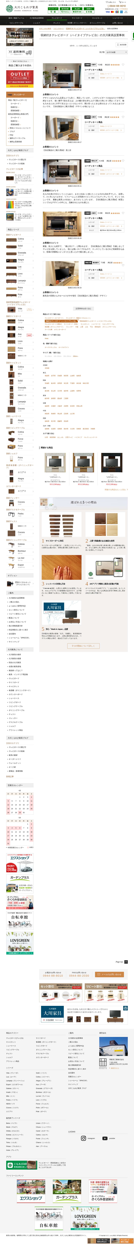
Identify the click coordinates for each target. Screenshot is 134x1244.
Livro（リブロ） (42, 1100)
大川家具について (15, 649)
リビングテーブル (16, 23)
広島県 (66, 414)
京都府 (53, 406)
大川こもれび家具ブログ (18, 150)
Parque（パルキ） (12, 1139)
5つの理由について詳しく (83, 646)
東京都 (78, 383)
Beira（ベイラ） (12, 1123)
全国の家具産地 (15, 666)
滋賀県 (47, 406)
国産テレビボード (13, 235)
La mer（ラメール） (43, 1096)
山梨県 (72, 391)
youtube (112, 1138)
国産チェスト (11, 521)
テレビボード (57, 18)
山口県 (72, 414)
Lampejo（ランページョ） (15, 1081)
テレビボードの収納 (16, 164)
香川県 (53, 421)
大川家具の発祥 (15, 655)
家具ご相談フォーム (16, 18)
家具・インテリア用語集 (18, 674)
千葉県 (72, 383)
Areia (46, 338)
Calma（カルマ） (42, 1135)
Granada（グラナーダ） (45, 1088)
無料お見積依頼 (16, 142)
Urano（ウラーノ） (43, 1123)
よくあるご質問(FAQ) (17, 606)
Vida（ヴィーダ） (12, 1073)
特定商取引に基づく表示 (18, 630)
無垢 (32, 1)
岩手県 (53, 376)
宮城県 (59, 376)
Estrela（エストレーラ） (15, 1135)
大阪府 (59, 406)
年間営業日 (124, 9)
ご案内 (10, 593)
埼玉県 (66, 383)
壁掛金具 (98, 327)
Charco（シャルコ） (43, 1142)
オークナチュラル (51, 347)
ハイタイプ (78, 437)
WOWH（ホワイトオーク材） (110, 78)
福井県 (66, 391)
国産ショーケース (13, 416)
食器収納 (53, 437)
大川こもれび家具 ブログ (77, 1088)
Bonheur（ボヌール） (44, 1092)
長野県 (78, 391)
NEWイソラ (10, 1104)
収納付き (14, 107)
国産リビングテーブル (15, 428)
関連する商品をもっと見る (115, 490)
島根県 (53, 414)
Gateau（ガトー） (13, 1088)
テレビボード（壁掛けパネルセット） (78, 318)
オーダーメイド (15, 759)
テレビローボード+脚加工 (53, 324)
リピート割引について (17, 614)
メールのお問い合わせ (111, 974)
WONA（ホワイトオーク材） (110, 130)
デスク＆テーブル (16, 722)
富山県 (53, 391)
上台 (86, 327)
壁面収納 (53, 1163)
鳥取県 (47, 414)
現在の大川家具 (15, 662)
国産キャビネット (13, 363)
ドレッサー (13, 718)
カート (123, 2)
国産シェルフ (11, 453)
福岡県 (47, 429)
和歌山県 (79, 406)
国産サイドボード (13, 316)
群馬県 (59, 383)
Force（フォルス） (43, 1104)
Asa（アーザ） (41, 1084)
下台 (91, 327)
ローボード (15, 104)
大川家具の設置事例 (16, 598)
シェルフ (36, 23)
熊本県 (66, 429)
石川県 (59, 391)
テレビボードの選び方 (17, 160)
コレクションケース (90, 437)
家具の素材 (13, 755)
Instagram (91, 1138)
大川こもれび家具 (45, 28)
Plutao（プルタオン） (14, 1146)
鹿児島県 (86, 429)
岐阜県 (47, 398)
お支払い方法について (17, 622)
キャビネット (97, 18)
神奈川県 (86, 383)
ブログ (12, 131)
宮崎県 (78, 429)
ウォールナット (15, 763)
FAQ (11, 135)
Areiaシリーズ (105, 74)
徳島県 (47, 421)
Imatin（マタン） (12, 1092)
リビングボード (15, 702)
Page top (119, 962)
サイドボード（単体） (71, 324)
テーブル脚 (48, 329)
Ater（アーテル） (42, 1146)
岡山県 (59, 414)
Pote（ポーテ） (41, 1111)
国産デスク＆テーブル (15, 510)
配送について (14, 618)
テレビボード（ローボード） (54, 318)
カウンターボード (13, 486)
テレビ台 (61, 1)
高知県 (66, 421)
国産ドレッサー (12, 498)
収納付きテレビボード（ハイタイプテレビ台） (85, 28)
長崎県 (59, 429)
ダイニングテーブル (97, 23)
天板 (76, 327)
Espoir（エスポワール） (15, 1084)
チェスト (68, 1)
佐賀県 (53, 429)
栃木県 (53, 383)
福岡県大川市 (21, 1235)
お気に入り (112, 2)
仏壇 (46, 437)
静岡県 (53, 398)
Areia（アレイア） (13, 1150)
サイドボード (77, 18)
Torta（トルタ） (12, 1142)
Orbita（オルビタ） (13, 1131)
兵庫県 (66, 406)
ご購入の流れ (14, 602)
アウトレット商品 (16, 730)
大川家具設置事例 (37, 18)
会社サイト (115, 1068)
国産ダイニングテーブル (16, 540)
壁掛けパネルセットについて (20, 128)
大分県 (72, 429)
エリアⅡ (9, 1111)
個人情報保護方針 (16, 626)
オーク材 (12, 767)
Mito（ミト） (11, 1096)
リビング (42, 1165)
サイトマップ (14, 642)
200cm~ (75, 356)
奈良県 (72, 406)
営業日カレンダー (15, 785)
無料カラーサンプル (17, 138)
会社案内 (12, 634)
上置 (81, 327)
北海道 (47, 368)
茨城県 (47, 383)
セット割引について (16, 610)
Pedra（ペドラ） (12, 1100)
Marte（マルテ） (12, 1127)
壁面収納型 (15, 111)
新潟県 (47, 391)
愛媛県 (59, 421)
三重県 (66, 398)
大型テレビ (69, 437)
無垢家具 (43, 1235)
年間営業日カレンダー (16, 848)
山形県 (72, 376)
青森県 (47, 376)
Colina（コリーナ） (43, 1077)
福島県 (78, 376)
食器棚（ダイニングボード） (20, 690)
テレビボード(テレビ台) (14, 1038)
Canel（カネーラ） (43, 1131)
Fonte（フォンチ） (43, 1139)
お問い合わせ (117, 23)
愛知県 (59, 398)
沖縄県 (93, 429)
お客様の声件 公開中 (19, 41)
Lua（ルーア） (11, 1077)
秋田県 (66, 376)
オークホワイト (64, 347)
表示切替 (123, 45)
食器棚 (77, 23)
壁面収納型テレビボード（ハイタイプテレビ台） (96, 321)
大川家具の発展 (15, 658)
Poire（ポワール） (42, 1108)
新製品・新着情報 (16, 771)
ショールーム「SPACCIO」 (19, 638)
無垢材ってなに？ (16, 670)
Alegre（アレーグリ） (44, 1081)
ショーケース (117, 18)
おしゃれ (60, 437)
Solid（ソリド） (42, 1073)
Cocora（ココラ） (12, 1108)
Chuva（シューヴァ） (44, 1127)
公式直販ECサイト (79, 1235)
